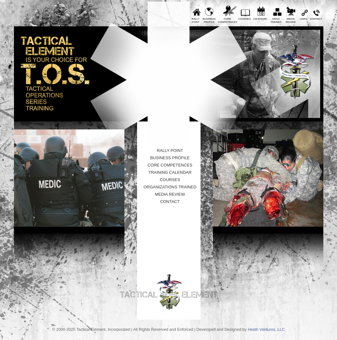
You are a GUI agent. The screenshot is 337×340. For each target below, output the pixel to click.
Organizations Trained (169, 187)
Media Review (170, 194)
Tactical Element (295, 72)
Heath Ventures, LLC (266, 329)
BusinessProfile (209, 20)
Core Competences (170, 165)
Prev (116, 23)
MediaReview (291, 20)
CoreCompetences (227, 20)
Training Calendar (169, 172)
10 (158, 130)
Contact (316, 18)
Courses (244, 18)
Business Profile (170, 157)
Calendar (260, 18)
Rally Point (170, 150)
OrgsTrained (275, 20)
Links (303, 18)
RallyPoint (196, 20)
